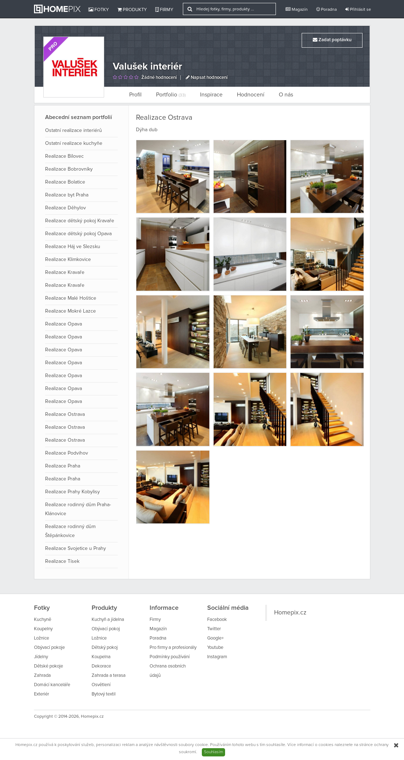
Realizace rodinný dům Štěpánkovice (70, 531)
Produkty (132, 9)
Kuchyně (42, 619)
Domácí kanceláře (52, 685)
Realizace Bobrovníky (69, 169)
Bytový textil (104, 694)
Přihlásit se (358, 9)
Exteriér (41, 694)
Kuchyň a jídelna (108, 619)
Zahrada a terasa (109, 675)
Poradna (326, 9)
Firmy (164, 9)
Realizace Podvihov (66, 453)
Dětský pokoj (105, 647)
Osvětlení (101, 685)
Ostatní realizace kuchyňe (73, 143)
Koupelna (101, 657)
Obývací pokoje (49, 647)
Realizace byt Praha (66, 195)
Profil (135, 95)
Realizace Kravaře (64, 272)
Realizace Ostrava (65, 414)
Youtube (215, 647)
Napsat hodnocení (207, 77)
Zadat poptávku (332, 39)
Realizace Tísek (62, 561)
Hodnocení (250, 95)
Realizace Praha (62, 466)
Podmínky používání (170, 657)
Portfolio (171, 95)
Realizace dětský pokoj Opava (78, 233)
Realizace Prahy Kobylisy (72, 491)
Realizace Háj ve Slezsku (72, 246)
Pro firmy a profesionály (173, 647)
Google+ (215, 638)
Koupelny (43, 629)
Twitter (214, 629)
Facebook (217, 619)
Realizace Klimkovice (68, 259)
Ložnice (41, 638)
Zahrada (42, 675)
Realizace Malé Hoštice (70, 298)
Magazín (297, 9)
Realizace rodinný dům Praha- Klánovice (78, 509)
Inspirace (211, 95)
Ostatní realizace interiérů (73, 130)
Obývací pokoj (106, 629)
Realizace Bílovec (64, 156)
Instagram (217, 657)
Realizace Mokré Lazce (70, 311)
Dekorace (101, 666)
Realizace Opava (63, 324)
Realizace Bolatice (65, 182)
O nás (286, 95)
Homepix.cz (290, 612)
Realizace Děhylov (65, 207)
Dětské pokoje (48, 666)
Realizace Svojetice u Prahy (75, 548)
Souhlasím (213, 752)
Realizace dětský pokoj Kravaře (79, 220)
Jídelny (41, 657)
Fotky (98, 9)
